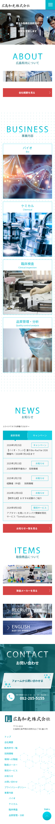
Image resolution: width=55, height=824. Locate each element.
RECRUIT (32, 610)
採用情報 (8, 753)
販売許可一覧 (11, 747)
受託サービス (11, 770)
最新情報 (15, 435)
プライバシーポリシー (15, 787)
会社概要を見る (27, 92)
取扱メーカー (11, 764)
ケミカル (13, 803)
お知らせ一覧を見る (26, 528)
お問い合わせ (11, 781)
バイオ (12, 798)
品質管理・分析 (16, 815)
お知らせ (8, 775)
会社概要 (8, 742)
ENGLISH (32, 627)
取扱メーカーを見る (26, 590)
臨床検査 (13, 809)
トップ (7, 736)
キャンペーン (40, 435)
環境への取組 (11, 759)
